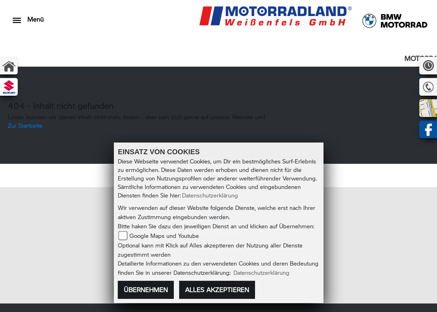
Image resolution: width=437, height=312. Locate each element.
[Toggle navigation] (17, 17)
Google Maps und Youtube (164, 236)
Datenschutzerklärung (210, 195)
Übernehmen (146, 290)
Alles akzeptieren (217, 290)
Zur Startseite (25, 125)
